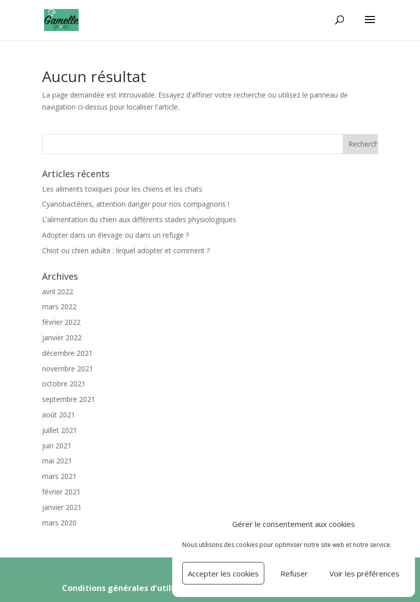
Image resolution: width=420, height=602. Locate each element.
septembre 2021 (68, 399)
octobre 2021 (64, 383)
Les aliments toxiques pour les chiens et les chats (122, 189)
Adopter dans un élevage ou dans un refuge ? (115, 235)
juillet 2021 (59, 430)
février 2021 (61, 491)
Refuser (294, 573)
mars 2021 (59, 476)
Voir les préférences (364, 573)
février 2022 (61, 322)
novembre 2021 (67, 368)
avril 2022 (57, 291)
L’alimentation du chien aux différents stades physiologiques (139, 219)
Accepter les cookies (223, 573)
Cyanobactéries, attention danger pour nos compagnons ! (135, 204)
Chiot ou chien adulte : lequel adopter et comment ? (126, 250)
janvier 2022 (62, 337)
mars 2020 (59, 522)
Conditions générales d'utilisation (131, 587)
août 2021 (58, 414)
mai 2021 (57, 460)
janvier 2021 (62, 507)
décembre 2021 (67, 353)
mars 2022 (59, 306)
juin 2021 (57, 445)
